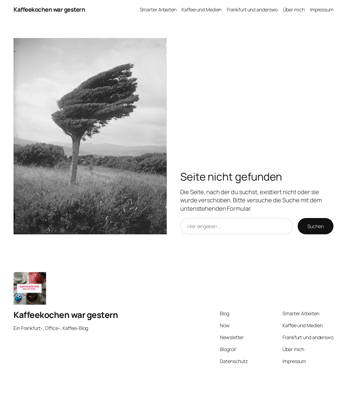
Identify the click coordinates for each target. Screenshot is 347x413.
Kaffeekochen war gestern (49, 9)
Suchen (315, 226)
